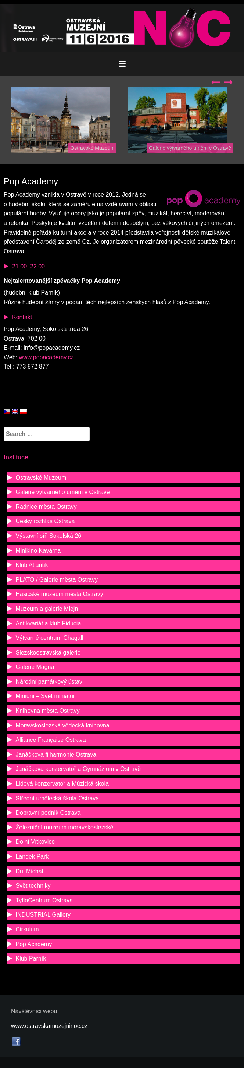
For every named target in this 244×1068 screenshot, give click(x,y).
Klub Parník (30, 958)
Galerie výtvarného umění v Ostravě (190, 148)
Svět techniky (32, 885)
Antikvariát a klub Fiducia (48, 623)
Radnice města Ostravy (45, 507)
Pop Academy (33, 944)
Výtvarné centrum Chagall (49, 638)
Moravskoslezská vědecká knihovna (62, 725)
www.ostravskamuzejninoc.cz (49, 1026)
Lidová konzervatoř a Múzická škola (61, 783)
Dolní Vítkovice (35, 842)
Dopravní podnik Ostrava (47, 813)
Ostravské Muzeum (92, 148)
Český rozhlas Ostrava (45, 521)
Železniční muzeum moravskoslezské (64, 827)
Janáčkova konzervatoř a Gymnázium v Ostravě (78, 769)
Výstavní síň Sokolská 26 (48, 536)
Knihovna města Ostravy (47, 711)
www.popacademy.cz (46, 357)
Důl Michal (29, 871)
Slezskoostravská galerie (47, 652)
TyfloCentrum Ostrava (44, 900)
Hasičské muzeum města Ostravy (59, 594)
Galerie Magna (34, 667)
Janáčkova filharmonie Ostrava (55, 754)
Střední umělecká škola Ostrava (57, 798)
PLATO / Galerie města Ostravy (56, 580)
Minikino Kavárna (38, 550)
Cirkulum (27, 929)
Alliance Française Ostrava (50, 740)
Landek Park (32, 856)
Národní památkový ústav (48, 681)
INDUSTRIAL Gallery (43, 915)
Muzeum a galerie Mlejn (46, 609)
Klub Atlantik (31, 565)
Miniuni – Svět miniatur (45, 696)
